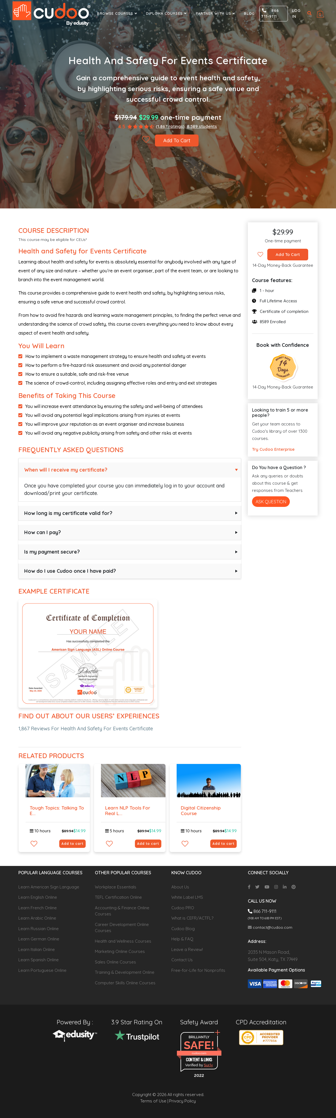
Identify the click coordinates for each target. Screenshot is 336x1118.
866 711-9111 (270, 13)
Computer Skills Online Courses (125, 982)
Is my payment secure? (52, 552)
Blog (249, 13)
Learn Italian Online (36, 949)
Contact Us (182, 959)
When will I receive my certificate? (65, 470)
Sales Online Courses (115, 962)
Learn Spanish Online (38, 959)
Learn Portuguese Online (42, 970)
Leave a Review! (187, 949)
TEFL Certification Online (118, 897)
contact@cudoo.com (270, 927)
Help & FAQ (182, 939)
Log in (296, 13)
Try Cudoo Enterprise (273, 449)
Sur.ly (208, 1065)
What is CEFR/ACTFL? (192, 918)
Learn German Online (38, 939)
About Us (180, 887)
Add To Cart (176, 140)
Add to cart (72, 843)
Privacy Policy (182, 1101)
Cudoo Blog (183, 928)
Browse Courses (118, 13)
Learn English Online (37, 897)
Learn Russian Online (38, 928)
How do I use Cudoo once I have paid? (70, 571)
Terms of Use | (154, 1101)
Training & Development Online (124, 972)
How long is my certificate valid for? (68, 513)
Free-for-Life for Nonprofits (198, 970)
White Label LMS (187, 897)
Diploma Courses (167, 13)
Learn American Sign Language (48, 887)
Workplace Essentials (115, 887)
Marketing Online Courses (120, 951)
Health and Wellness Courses (123, 941)
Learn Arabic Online (37, 918)
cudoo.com (199, 1053)
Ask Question (271, 501)
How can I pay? (42, 532)
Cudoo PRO (182, 907)
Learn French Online (37, 907)
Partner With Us (216, 13)
